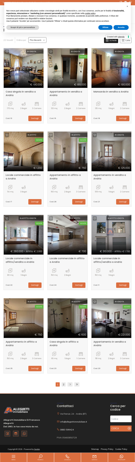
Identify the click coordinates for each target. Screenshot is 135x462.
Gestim (37, 449)
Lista (125, 40)
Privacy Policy (107, 449)
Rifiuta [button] (105, 27)
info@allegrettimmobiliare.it (73, 421)
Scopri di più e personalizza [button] (23, 27)
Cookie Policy (121, 449)
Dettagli (34, 118)
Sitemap (95, 449)
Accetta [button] (121, 27)
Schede (111, 40)
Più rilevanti (37, 40)
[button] (127, 6)
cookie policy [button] (90, 13)
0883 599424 (67, 429)
